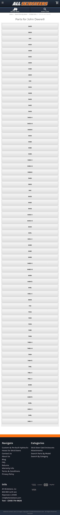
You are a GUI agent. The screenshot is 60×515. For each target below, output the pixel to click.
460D (30, 75)
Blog (4, 459)
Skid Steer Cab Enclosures (42, 447)
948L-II (30, 421)
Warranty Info (8, 468)
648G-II (30, 263)
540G (30, 111)
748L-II (30, 373)
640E (30, 202)
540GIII (30, 130)
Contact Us (7, 453)
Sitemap (5, 477)
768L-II (30, 379)
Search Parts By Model (41, 453)
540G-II (30, 117)
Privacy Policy (8, 474)
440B (30, 51)
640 (30, 190)
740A (30, 312)
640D (30, 196)
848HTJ (30, 397)
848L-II (30, 409)
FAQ (3, 462)
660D (30, 300)
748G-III (30, 348)
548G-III (30, 166)
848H (30, 391)
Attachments (37, 450)
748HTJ (30, 360)
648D (30, 245)
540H (30, 136)
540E (30, 105)
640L (30, 233)
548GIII (30, 172)
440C (30, 57)
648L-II (30, 294)
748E (30, 330)
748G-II (30, 342)
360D (30, 32)
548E (30, 148)
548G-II (30, 160)
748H (30, 354)
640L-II (30, 239)
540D (30, 99)
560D (30, 184)
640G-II (30, 215)
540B (30, 93)
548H (30, 178)
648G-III (30, 269)
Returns (5, 465)
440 (30, 38)
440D (30, 63)
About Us (6, 456)
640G (30, 208)
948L (30, 415)
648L (30, 287)
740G (30, 324)
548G (30, 154)
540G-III (30, 123)
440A (30, 44)
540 (30, 81)
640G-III (30, 221)
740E (30, 318)
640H (30, 227)
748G (30, 336)
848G (30, 385)
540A (30, 87)
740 (30, 306)
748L (30, 366)
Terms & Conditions (11, 471)
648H (30, 275)
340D (30, 26)
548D (30, 142)
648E (30, 251)
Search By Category (39, 456)
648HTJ (30, 281)
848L (30, 403)
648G (30, 257)
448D (30, 69)
